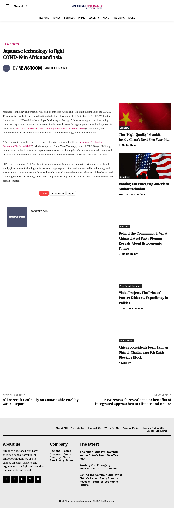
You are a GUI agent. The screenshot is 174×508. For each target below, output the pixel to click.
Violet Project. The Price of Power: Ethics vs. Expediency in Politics (143, 297)
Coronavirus (57, 193)
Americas (124, 177)
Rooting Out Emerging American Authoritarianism (144, 186)
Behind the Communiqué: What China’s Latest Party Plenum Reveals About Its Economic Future (143, 241)
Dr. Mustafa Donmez (131, 308)
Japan (71, 193)
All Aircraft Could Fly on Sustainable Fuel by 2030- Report (41, 401)
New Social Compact (130, 285)
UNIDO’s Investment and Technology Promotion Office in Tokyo (50, 128)
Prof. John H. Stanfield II (133, 194)
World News (126, 340)
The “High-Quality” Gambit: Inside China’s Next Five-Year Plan (98, 455)
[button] (21, 6)
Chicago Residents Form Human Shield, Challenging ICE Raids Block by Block (143, 352)
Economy (124, 127)
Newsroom (30, 68)
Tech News (12, 44)
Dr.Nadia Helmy (128, 144)
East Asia (124, 226)
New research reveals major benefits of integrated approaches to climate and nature (133, 401)
